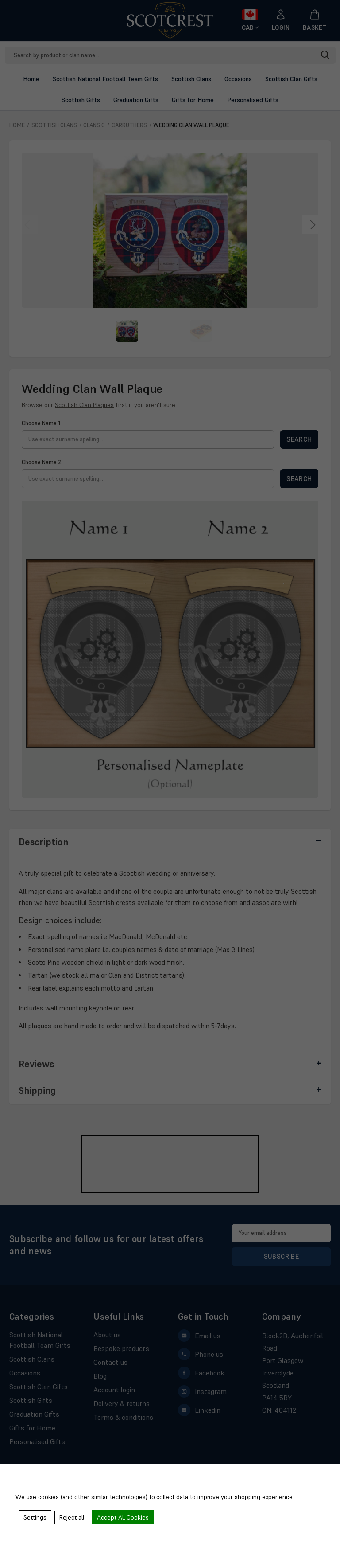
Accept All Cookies (124, 1518)
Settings (35, 1518)
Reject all (72, 1518)
